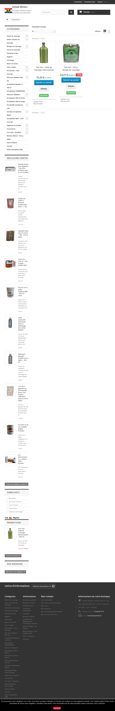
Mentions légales (29, 616)
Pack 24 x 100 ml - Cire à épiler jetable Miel (23, 262)
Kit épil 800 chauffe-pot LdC (15, 106)
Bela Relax (12, 498)
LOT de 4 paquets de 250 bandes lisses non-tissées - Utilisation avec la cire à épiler (23, 393)
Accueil (9, 146)
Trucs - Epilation (28, 636)
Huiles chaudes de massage (13, 41)
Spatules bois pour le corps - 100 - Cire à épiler (23, 234)
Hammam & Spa (12, 53)
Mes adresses (46, 609)
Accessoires (11, 129)
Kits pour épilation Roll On (15, 79)
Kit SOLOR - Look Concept (13, 72)
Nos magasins (15, 564)
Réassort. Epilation (13, 94)
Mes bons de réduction (49, 614)
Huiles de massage (13, 36)
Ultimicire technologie (15, 512)
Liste (109, 32)
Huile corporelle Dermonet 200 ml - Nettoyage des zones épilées (22, 324)
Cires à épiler (11, 67)
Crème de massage (13, 50)
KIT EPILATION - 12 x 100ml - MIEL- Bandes (23, 459)
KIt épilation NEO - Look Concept (15, 120)
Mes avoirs (45, 606)
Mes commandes (47, 600)
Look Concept (13, 505)
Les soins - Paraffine (14, 132)
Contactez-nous (89, 2)
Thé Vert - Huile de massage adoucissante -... (44, 70)
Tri (33, 31)
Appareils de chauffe (14, 125)
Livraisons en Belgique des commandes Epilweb (30, 621)
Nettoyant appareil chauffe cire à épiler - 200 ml (23, 358)
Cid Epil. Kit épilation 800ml (14, 113)
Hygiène (10, 57)
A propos (26, 613)
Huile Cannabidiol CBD (15, 149)
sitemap (25, 639)
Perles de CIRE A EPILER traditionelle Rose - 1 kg (22, 203)
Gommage (10, 60)
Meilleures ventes (17, 158)
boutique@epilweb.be (94, 616)
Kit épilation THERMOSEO (16, 91)
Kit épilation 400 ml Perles (16, 98)
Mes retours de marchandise (51, 603)
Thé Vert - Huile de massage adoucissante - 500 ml (23, 533)
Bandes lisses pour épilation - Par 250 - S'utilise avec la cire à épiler (23, 168)
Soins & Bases (12, 142)
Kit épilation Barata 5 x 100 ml (15, 85)
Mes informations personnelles (51, 611)
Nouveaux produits (29, 600)
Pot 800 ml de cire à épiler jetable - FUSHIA (23, 428)
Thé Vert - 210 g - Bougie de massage (71, 68)
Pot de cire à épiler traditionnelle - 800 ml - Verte (23, 291)
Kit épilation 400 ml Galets (16, 101)
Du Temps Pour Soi (14, 502)
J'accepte (57, 708)
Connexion (78, 2)
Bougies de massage (14, 46)
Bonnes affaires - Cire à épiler (15, 137)
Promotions (14, 522)
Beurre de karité (12, 64)
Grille (104, 32)
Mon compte (47, 596)
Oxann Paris (12, 508)
